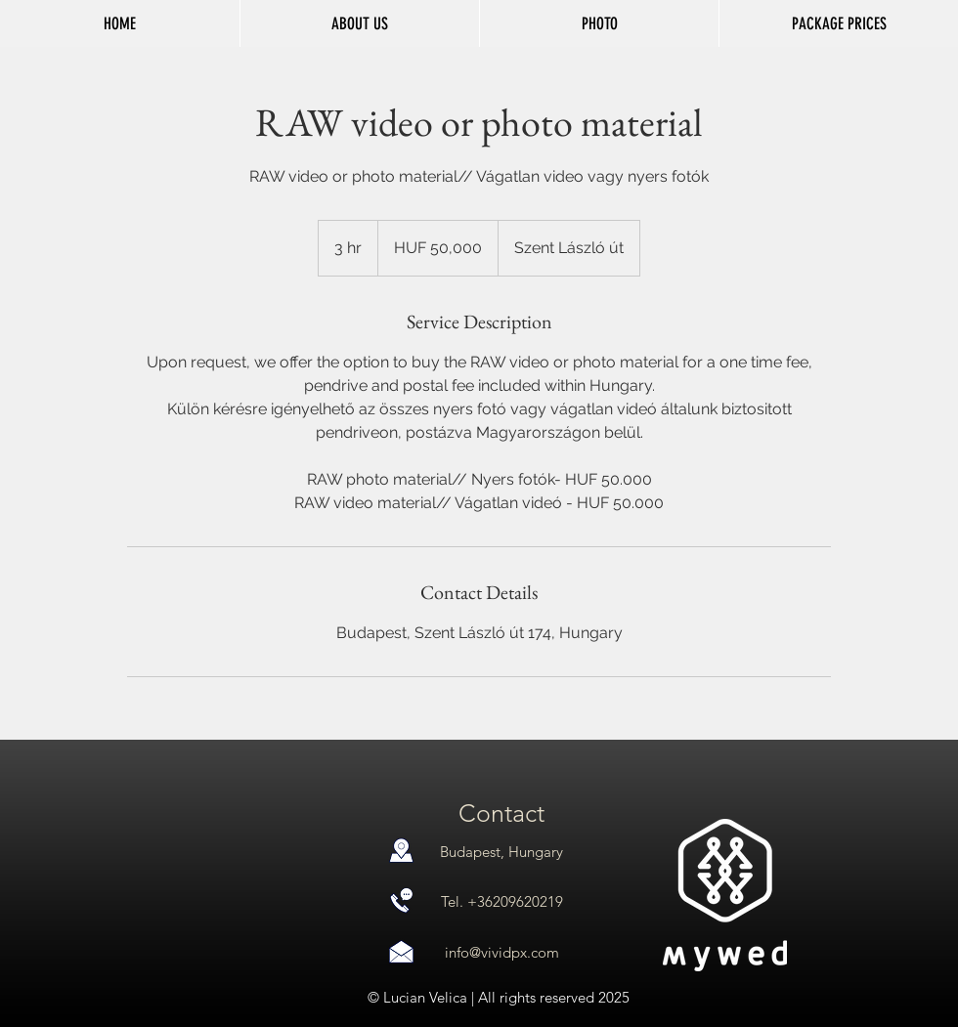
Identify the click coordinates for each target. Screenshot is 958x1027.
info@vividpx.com (502, 952)
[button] (598, 23)
